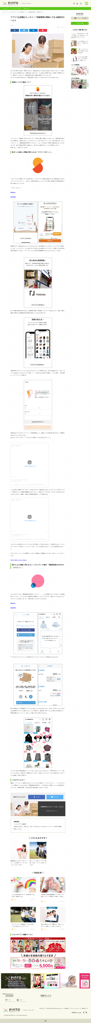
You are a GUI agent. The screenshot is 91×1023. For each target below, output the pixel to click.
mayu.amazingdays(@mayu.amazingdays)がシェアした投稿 (25, 539)
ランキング (5, 8)
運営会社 (84, 1008)
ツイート (56, 797)
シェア (37, 797)
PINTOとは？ (27, 8)
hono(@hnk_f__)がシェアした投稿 (21, 484)
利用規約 (67, 1008)
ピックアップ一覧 (16, 8)
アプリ (12, 25)
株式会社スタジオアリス (7, 993)
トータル (84, 18)
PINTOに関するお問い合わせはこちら (55, 1008)
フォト (21, 999)
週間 (75, 18)
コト (9, 999)
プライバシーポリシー (75, 1008)
